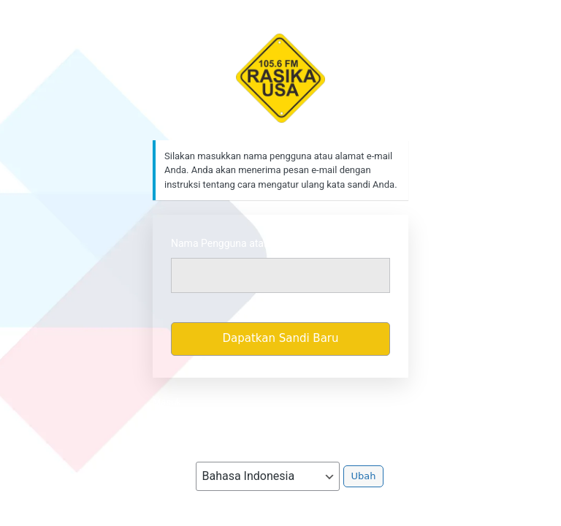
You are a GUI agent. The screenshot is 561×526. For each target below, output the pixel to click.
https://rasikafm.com (280, 78)
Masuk (167, 402)
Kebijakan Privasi (281, 423)
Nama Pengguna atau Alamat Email (251, 243)
